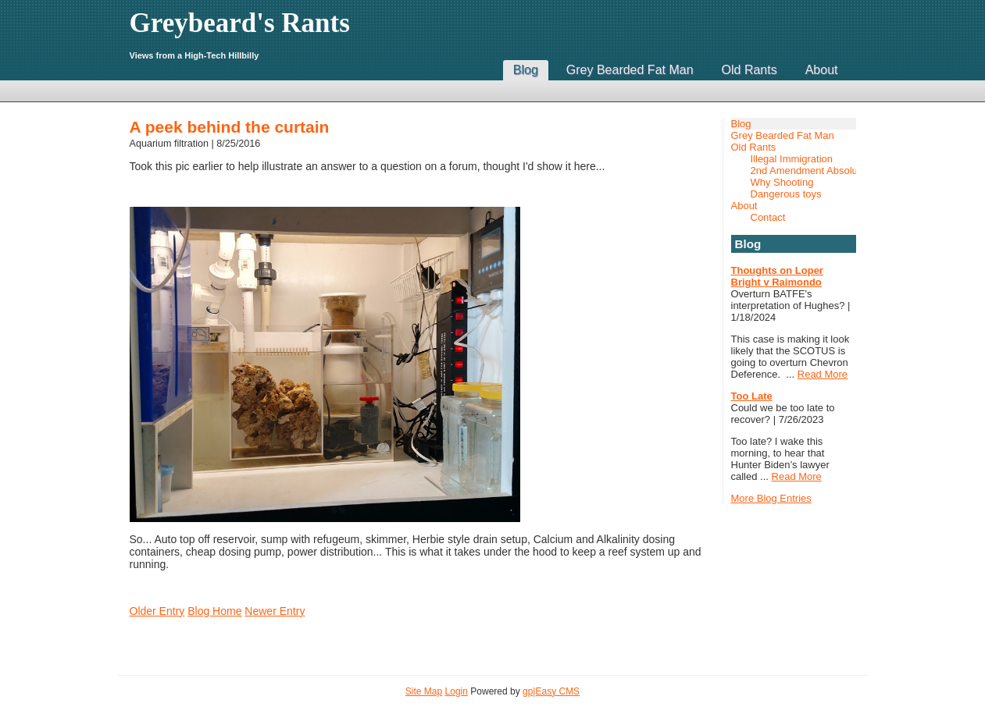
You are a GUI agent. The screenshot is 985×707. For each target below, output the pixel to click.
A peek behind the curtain (230, 127)
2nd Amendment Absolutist (803, 170)
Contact (768, 217)
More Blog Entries (771, 498)
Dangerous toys (786, 194)
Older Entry (157, 611)
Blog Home (214, 611)
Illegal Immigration (792, 159)
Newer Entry (274, 611)
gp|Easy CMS (551, 691)
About (821, 69)
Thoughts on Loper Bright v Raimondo (777, 276)
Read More (823, 374)
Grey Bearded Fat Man (630, 69)
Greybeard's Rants (240, 23)
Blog (525, 69)
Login (456, 691)
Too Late (752, 396)
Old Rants (749, 69)
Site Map (423, 691)
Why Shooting (782, 182)
